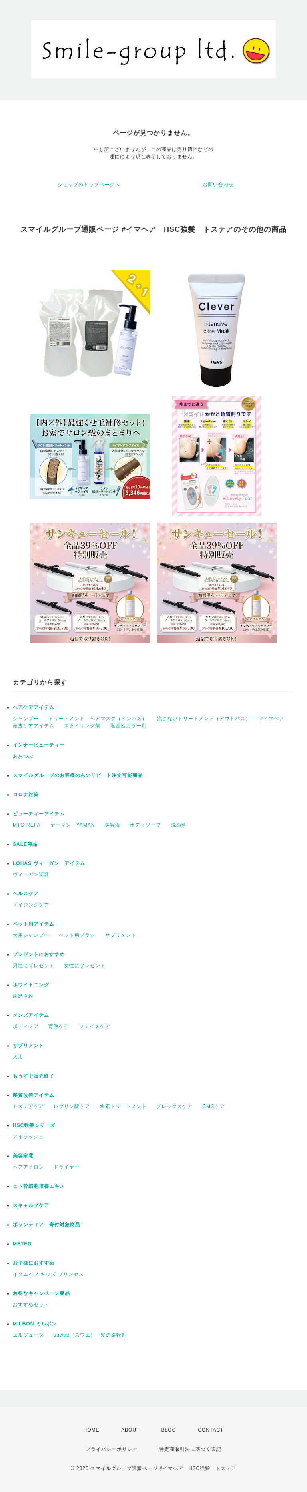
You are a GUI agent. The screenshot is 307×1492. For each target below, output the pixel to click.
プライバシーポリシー (112, 1449)
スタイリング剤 (82, 726)
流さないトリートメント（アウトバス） (204, 718)
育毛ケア (58, 1026)
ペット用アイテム (33, 924)
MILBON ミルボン (35, 1324)
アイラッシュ (28, 1136)
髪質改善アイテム (33, 1095)
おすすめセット (31, 1304)
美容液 (112, 825)
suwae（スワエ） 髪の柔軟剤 (90, 1335)
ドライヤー (67, 1167)
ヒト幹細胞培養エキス (39, 1186)
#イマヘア (272, 718)
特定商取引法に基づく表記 (190, 1449)
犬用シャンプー (31, 935)
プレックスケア (174, 1106)
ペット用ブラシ (77, 935)
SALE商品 (25, 844)
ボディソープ (145, 825)
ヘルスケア (26, 893)
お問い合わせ (218, 184)
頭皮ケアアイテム (33, 726)
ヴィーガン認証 (31, 874)
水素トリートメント (123, 1106)
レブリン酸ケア (72, 1106)
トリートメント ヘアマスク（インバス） (97, 718)
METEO (22, 1244)
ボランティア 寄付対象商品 (46, 1224)
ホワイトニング (31, 985)
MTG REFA (26, 825)
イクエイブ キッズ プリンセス (48, 1274)
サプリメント (120, 935)
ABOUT (130, 1430)
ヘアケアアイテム (33, 707)
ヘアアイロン (28, 1167)
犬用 (18, 1057)
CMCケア (213, 1106)
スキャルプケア (31, 1205)
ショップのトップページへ (89, 184)
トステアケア (28, 1106)
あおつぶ (23, 756)
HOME (92, 1430)
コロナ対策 (26, 794)
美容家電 (23, 1156)
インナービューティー (39, 745)
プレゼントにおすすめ (39, 954)
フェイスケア (94, 1026)
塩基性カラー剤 (128, 726)
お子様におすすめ (33, 1263)
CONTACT (210, 1430)
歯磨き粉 (23, 996)
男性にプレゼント (33, 965)
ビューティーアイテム (39, 814)
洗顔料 (179, 825)
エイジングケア (31, 905)
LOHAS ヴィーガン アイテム (49, 863)
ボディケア (26, 1026)
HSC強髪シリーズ (34, 1125)
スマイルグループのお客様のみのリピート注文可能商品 (78, 775)
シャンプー (26, 718)
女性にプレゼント (85, 965)
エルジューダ (28, 1335)
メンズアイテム (31, 1015)
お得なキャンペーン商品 (41, 1293)
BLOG (168, 1430)
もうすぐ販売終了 (33, 1076)
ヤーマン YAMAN (72, 825)
